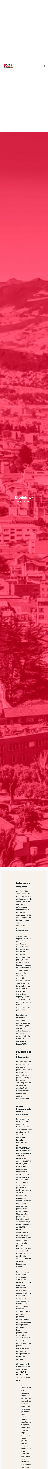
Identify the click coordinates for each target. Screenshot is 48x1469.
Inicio (19, 501)
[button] (45, 66)
